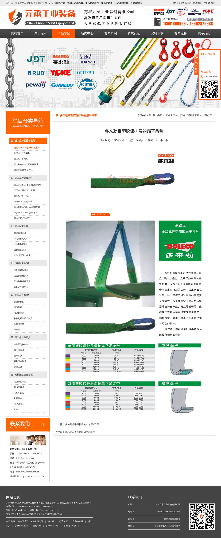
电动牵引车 (19, 404)
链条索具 (18, 355)
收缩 (196, 64)
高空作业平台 (20, 381)
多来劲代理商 (21, 525)
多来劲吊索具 (70, 525)
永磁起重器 (19, 313)
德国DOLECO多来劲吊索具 (27, 147)
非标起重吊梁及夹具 (23, 318)
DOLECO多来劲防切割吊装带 (80, 431)
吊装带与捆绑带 (21, 344)
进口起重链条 (21, 226)
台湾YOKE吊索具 (22, 153)
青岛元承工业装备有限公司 (34, 503)
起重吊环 (63, 521)
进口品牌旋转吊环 (24, 177)
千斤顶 (17, 329)
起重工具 (18, 367)
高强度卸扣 (19, 324)
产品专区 (170, 115)
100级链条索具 (20, 238)
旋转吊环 (37, 525)
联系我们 (197, 3)
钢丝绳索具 (19, 350)
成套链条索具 (20, 250)
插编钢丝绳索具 (21, 276)
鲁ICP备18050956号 (82, 503)
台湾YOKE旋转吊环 (23, 201)
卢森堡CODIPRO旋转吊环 (26, 212)
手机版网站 (209, 3)
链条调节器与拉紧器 (23, 255)
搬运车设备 (19, 387)
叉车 (16, 409)
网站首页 (157, 115)
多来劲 (51, 521)
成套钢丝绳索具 (21, 287)
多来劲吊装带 (52, 525)
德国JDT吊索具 (21, 159)
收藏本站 (186, 3)
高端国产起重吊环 (22, 218)
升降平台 (18, 398)
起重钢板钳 (19, 302)
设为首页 (176, 3)
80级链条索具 (20, 233)
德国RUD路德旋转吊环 (24, 190)
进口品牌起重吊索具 (25, 140)
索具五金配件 (20, 361)
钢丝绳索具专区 (22, 263)
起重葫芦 (18, 307)
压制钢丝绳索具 (21, 270)
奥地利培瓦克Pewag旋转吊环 (27, 207)
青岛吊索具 (78, 521)
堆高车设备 (19, 393)
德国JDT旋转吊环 (22, 196)
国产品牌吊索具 (22, 337)
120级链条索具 (20, 244)
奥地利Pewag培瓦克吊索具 (26, 164)
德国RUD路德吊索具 (23, 170)
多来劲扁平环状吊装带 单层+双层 (82, 424)
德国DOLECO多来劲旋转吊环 (27, 185)
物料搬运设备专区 (24, 374)
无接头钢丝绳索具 (22, 281)
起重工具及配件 (22, 294)
